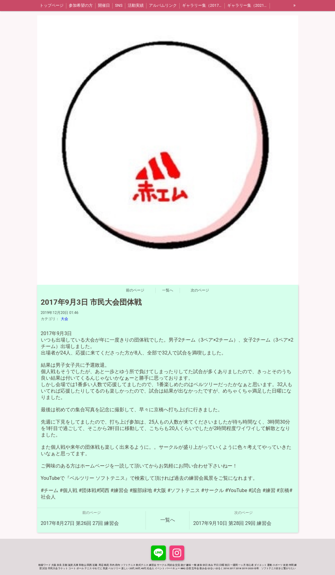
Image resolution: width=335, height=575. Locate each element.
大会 (64, 319)
